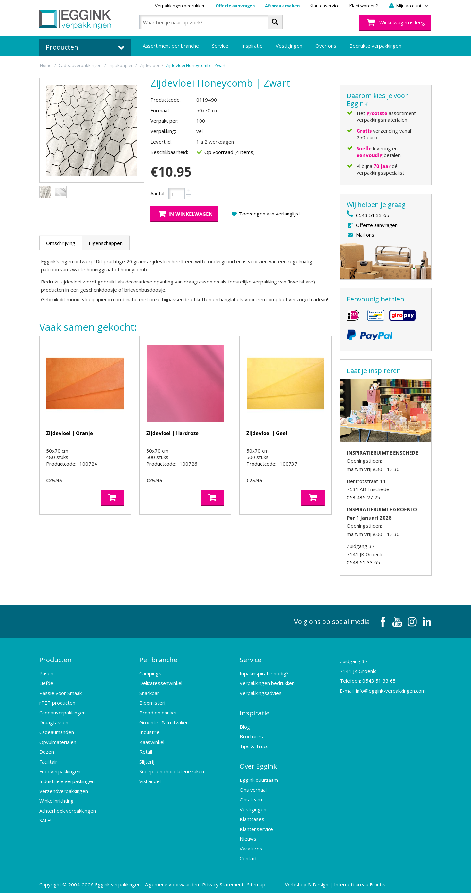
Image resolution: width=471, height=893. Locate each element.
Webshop (295, 881)
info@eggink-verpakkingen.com (391, 690)
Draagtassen (53, 721)
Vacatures (251, 845)
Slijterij (146, 760)
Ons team (251, 796)
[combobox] (210, 22)
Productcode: (165, 99)
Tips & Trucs (254, 744)
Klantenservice (325, 6)
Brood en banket (158, 711)
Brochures (251, 734)
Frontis (377, 881)
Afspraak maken (282, 6)
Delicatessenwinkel (160, 682)
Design (320, 881)
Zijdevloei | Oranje (69, 433)
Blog (245, 724)
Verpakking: (163, 131)
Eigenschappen (106, 243)
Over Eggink (258, 763)
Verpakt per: (164, 120)
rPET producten (57, 701)
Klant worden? (363, 6)
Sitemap (256, 881)
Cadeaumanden (56, 731)
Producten (55, 659)
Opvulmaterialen (57, 741)
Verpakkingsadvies (261, 692)
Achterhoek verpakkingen (67, 809)
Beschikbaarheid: (169, 152)
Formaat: (160, 110)
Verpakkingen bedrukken (180, 6)
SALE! (45, 819)
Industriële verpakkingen (67, 780)
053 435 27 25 (363, 497)
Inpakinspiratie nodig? (264, 672)
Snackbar (149, 692)
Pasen (46, 672)
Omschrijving (60, 243)
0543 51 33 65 (372, 215)
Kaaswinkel (151, 741)
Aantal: (157, 193)
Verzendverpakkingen (63, 790)
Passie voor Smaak (60, 692)
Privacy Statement (223, 881)
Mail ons (365, 235)
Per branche (158, 659)
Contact (248, 855)
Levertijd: (161, 141)
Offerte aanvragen (235, 6)
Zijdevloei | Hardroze (172, 433)
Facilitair (48, 760)
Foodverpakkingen (59, 770)
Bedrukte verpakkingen (375, 46)
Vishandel (150, 780)
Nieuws (248, 836)
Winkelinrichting (56, 800)
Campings (150, 672)
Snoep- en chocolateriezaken (171, 770)
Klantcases (252, 816)
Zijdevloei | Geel (266, 433)
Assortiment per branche (171, 46)
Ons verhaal (253, 786)
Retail (145, 750)
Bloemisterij (152, 701)
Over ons (325, 46)
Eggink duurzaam (259, 777)
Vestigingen (289, 46)
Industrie (149, 731)
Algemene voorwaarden (172, 881)
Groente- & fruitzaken (164, 721)
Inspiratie (252, 46)
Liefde (46, 682)
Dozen (46, 750)
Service (220, 46)
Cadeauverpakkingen (62, 711)
